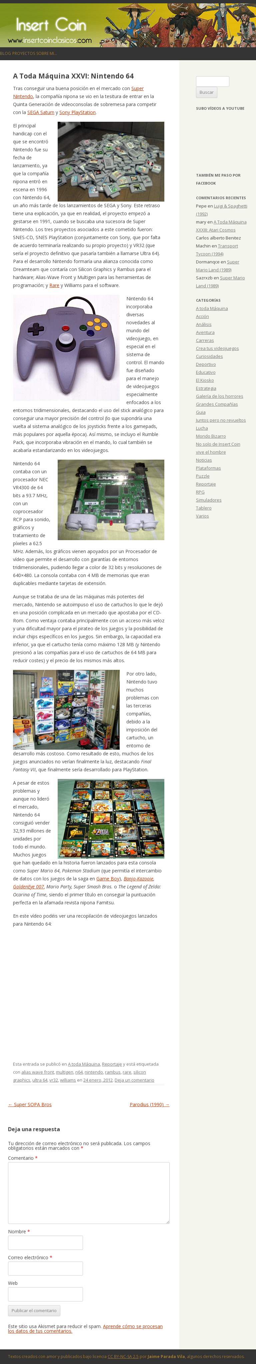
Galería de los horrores (219, 396)
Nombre (19, 1231)
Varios (202, 516)
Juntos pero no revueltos (221, 420)
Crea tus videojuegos (217, 348)
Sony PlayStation (77, 112)
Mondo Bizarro (211, 436)
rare (127, 1072)
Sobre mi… (46, 53)
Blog (5, 53)
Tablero (204, 508)
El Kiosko (205, 380)
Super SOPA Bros (30, 1104)
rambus (113, 1072)
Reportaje (112, 1064)
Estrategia (206, 388)
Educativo (206, 372)
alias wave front (37, 1072)
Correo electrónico (30, 1257)
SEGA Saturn (40, 112)
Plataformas (208, 468)
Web (13, 1283)
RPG (200, 492)
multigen (64, 1072)
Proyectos (23, 53)
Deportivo (206, 364)
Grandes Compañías (217, 404)
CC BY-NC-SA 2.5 (123, 1356)
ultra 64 (39, 1080)
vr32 (53, 1080)
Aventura (205, 332)
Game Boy (107, 878)
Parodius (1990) (150, 1104)
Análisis (204, 324)
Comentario (23, 1158)
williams (68, 1080)
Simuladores (209, 500)
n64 (79, 1072)
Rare (54, 285)
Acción (202, 316)
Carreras (205, 340)
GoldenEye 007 (28, 886)
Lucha (202, 428)
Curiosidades (209, 356)
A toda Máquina (84, 1064)
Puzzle (203, 476)
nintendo (94, 1072)
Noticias (204, 460)
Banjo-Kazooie (138, 878)
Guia (201, 412)
